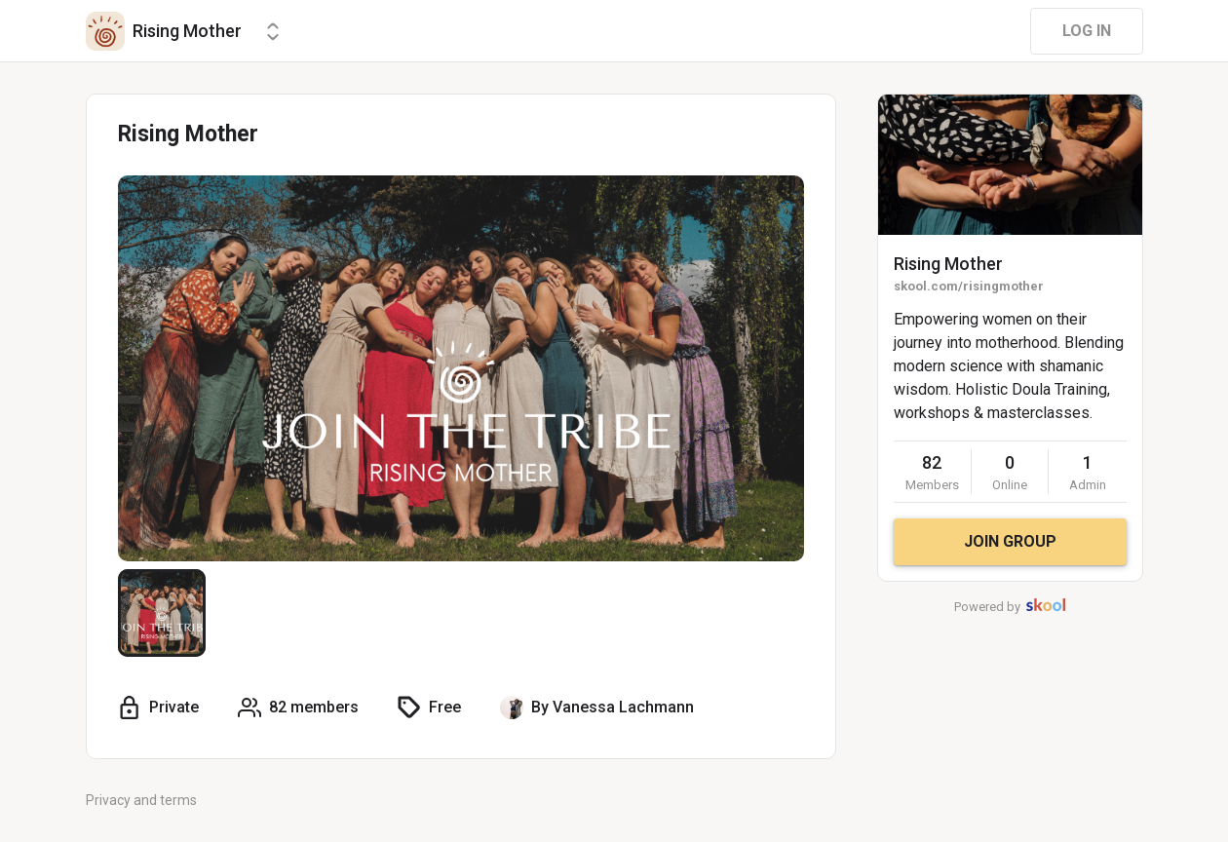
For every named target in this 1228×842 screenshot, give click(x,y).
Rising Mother (948, 263)
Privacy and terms (141, 800)
